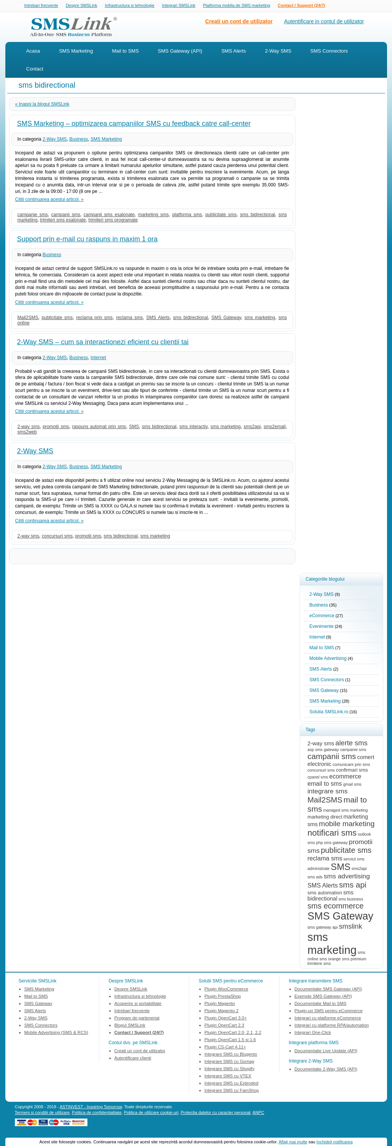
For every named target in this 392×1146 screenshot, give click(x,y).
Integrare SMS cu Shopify (230, 1069)
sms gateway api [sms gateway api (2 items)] (323, 928)
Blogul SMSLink (130, 1026)
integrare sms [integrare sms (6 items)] (328, 792)
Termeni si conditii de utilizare (42, 1113)
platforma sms (187, 215)
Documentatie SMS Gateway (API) (328, 989)
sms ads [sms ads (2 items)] (315, 877)
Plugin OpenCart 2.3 (224, 1026)
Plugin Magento (220, 1004)
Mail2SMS (28, 318)
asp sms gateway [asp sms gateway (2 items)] (323, 750)
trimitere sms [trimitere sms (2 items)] (319, 964)
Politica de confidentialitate (96, 1113)
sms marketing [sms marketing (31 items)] (332, 944)
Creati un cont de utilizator (239, 22)
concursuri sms (57, 536)
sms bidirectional (257, 215)
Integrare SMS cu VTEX (228, 1076)
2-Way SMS (278, 52)
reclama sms (129, 318)
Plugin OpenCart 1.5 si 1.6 (230, 1040)
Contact (35, 69)
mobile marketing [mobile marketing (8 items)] (346, 824)
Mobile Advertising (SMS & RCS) (56, 1033)
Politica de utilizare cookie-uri (151, 1113)
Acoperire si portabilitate (138, 1004)
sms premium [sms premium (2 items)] (354, 959)
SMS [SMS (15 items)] (340, 868)
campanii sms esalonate (109, 215)
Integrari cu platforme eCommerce (328, 1018)
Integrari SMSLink (178, 5)
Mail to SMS (125, 52)
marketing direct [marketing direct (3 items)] (325, 817)
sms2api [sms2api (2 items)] (359, 869)
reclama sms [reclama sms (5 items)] (325, 858)
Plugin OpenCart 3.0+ (226, 1018)
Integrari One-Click (313, 1033)
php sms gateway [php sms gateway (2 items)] (332, 843)
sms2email (275, 427)
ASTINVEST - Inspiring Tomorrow (91, 1107)
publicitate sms (221, 215)
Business (78, 140)
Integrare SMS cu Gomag (229, 1062)
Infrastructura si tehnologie (130, 5)
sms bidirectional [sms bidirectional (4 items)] (330, 896)
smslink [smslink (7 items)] (350, 927)
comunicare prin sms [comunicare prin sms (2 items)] (351, 765)
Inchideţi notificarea (334, 1142)
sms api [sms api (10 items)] (352, 885)
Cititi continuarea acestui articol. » (49, 200)
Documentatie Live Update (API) (326, 1051)
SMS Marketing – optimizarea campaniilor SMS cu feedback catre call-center (134, 124)
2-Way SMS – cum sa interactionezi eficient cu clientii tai (103, 343)
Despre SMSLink (81, 5)
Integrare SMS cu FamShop (232, 1091)
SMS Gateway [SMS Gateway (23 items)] (340, 917)
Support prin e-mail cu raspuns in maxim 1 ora (87, 240)
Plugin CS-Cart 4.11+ (225, 1047)
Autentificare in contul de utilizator (324, 22)
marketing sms (153, 215)
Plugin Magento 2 (222, 1011)
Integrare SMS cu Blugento (231, 1055)
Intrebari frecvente (41, 5)
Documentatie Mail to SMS (321, 1004)
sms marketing (260, 318)
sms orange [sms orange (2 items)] (330, 959)
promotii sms (56, 427)
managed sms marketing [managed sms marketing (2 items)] (345, 811)
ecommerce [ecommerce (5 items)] (345, 777)
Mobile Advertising (328, 659)
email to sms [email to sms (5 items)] (325, 784)
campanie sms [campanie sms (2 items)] (353, 750)
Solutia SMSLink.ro (329, 712)
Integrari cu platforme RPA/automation (332, 1026)
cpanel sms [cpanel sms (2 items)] (318, 777)
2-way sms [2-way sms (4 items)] (321, 744)
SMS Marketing (76, 52)
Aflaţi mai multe (293, 1142)
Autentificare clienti (133, 1058)
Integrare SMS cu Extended (231, 1084)
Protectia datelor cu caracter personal (215, 1113)
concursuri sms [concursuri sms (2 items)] (321, 771)
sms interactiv (193, 427)
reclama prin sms (94, 318)
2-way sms (29, 427)
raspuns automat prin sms (99, 427)
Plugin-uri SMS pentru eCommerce (329, 1011)
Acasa (33, 52)
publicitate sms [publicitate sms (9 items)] (346, 851)
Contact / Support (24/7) (301, 5)
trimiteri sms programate (113, 220)
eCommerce (322, 616)
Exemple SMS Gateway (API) (323, 997)
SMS (134, 427)
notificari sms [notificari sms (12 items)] (332, 833)
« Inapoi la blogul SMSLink (42, 105)
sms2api (252, 427)
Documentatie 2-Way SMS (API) (326, 1069)
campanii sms (65, 215)
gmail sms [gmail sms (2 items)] (352, 785)
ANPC (259, 1113)
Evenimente (322, 627)
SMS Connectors (329, 52)
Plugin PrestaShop (223, 997)
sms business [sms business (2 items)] (351, 899)
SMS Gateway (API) (180, 52)
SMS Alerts (233, 52)
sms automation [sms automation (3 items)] (325, 893)
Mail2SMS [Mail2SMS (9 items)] (325, 800)
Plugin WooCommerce (226, 989)
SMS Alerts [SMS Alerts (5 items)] (323, 886)
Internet (98, 358)
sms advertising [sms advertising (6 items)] (347, 877)
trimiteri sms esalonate (63, 220)
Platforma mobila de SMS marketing (236, 5)
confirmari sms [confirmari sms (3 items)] (352, 771)
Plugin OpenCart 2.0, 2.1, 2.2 (233, 1033)
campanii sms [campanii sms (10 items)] (332, 757)
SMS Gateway (226, 318)
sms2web (27, 432)
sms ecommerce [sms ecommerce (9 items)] (336, 906)
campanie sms (33, 215)
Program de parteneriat (137, 1018)
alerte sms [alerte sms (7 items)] (352, 744)
